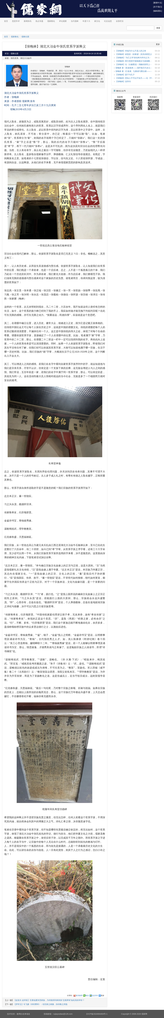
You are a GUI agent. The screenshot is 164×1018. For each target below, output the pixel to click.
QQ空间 (95, 995)
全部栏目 (120, 21)
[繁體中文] (157, 3)
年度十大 (86, 21)
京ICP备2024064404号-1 (96, 1014)
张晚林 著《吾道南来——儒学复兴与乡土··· (133, 68)
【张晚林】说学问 (123, 81)
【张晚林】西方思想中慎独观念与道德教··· (133, 61)
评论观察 (63, 21)
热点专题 (39, 21)
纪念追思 (108, 21)
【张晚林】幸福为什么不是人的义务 (130, 51)
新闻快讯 (27, 21)
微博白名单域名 (23, 1014)
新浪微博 (79, 995)
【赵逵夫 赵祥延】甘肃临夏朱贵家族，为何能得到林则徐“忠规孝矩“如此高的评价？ (49, 1000)
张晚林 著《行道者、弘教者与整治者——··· (133, 71)
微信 (87, 995)
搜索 (158, 28)
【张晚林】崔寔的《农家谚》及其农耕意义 (133, 54)
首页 (6, 21)
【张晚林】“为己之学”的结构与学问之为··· (133, 58)
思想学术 (16, 21)
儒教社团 (25, 37)
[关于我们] (157, 7)
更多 (102, 995)
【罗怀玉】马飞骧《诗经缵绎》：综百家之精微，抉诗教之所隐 (40, 1004)
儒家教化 (51, 21)
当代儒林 (74, 21)
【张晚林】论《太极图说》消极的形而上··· (133, 64)
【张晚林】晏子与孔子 (125, 75)
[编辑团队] (157, 11)
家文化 (97, 21)
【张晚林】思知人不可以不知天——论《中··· (134, 78)
